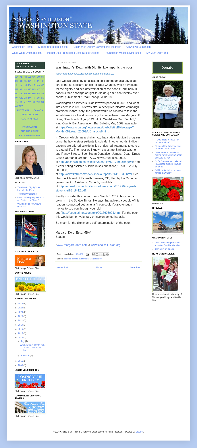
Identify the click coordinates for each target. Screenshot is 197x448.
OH (16, 98)
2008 (21, 365)
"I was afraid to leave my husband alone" (167, 141)
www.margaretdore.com (72, 245)
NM (34, 93)
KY (29, 85)
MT (38, 89)
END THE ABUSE (30, 131)
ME (16, 89)
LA (33, 85)
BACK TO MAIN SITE (29, 135)
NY (42, 93)
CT (42, 77)
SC (38, 98)
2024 (21, 312)
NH (25, 93)
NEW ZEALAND (30, 114)
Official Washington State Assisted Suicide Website (167, 244)
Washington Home (22, 46)
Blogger (139, 432)
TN (16, 102)
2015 (21, 333)
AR (25, 77)
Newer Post (62, 267)
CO (38, 77)
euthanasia (84, 259)
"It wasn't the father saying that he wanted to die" (168, 147)
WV (16, 106)
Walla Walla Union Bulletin (27, 52)
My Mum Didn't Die (157, 52)
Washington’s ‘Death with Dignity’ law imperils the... (32, 348)
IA (38, 81)
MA (38, 85)
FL (25, 81)
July (23, 341)
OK (21, 98)
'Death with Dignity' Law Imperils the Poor (28, 188)
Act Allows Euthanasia (138, 46)
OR (25, 98)
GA (29, 81)
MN (25, 89)
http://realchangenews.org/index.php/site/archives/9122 (85, 73)
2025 (21, 307)
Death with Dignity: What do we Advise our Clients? (30, 198)
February (25, 355)
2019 (21, 325)
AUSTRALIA (23, 110)
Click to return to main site (53, 46)
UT (25, 102)
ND (16, 93)
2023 (21, 316)
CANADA (38, 110)
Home (99, 267)
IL (17, 85)
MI (21, 89)
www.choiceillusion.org (106, 245)
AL (21, 77)
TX (21, 102)
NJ (29, 93)
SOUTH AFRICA (29, 119)
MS (34, 89)
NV (38, 93)
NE (21, 93)
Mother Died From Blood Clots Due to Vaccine (73, 52)
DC (16, 81)
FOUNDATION (29, 127)
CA (33, 77)
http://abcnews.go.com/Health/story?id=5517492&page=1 (96, 161)
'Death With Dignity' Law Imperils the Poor (97, 46)
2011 (21, 361)
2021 (21, 320)
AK (16, 77)
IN (21, 85)
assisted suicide (71, 259)
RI (34, 98)
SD (42, 98)
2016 (21, 329)
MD (42, 85)
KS (25, 85)
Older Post (135, 267)
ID (42, 81)
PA (29, 98)
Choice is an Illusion (165, 249)
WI (42, 102)
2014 (21, 337)
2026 (21, 303)
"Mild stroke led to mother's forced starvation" (168, 171)
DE (21, 81)
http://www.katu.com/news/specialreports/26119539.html (95, 174)
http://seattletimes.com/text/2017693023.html (91, 212)
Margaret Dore (96, 259)
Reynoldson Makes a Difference (123, 52)
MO (29, 89)
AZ (29, 77)
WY (21, 106)
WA (38, 102)
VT (33, 102)
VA (29, 102)
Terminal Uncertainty (27, 194)
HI (34, 81)
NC (42, 89)
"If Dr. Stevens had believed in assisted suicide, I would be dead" (168, 164)
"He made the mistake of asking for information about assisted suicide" (168, 155)
